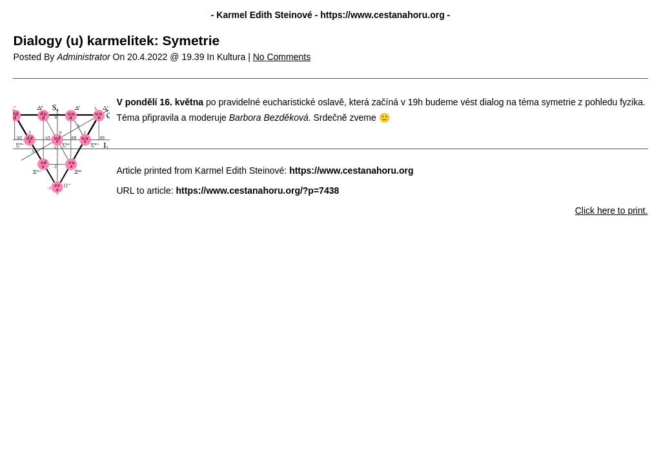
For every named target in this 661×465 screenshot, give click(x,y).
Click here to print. (611, 210)
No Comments (281, 57)
